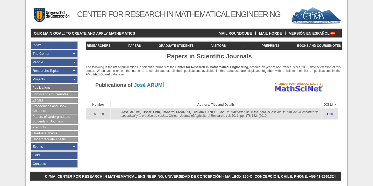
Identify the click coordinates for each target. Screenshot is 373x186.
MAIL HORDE (270, 33)
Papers (37, 100)
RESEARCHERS (99, 46)
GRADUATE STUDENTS (176, 46)
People (38, 62)
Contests (39, 164)
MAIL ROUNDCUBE (235, 33)
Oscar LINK (151, 112)
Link (330, 114)
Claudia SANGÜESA (207, 112)
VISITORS (218, 46)
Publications (41, 87)
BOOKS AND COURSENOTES (319, 46)
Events (38, 147)
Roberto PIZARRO (176, 112)
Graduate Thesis (44, 133)
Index (37, 45)
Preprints (39, 127)
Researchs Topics (46, 71)
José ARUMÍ (130, 112)
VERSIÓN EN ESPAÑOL (312, 33)
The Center (41, 54)
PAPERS (134, 46)
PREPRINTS (270, 46)
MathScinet (101, 74)
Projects (39, 79)
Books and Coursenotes (50, 94)
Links (36, 155)
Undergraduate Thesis (49, 139)
